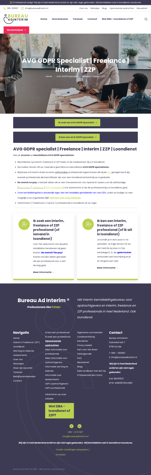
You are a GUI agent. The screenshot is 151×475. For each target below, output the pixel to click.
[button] (75, 2)
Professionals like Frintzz (89, 375)
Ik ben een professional (57, 332)
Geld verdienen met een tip (91, 370)
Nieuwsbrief (83, 362)
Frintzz (55, 307)
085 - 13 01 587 (75, 432)
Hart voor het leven (87, 349)
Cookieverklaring (86, 336)
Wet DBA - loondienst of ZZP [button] (117, 19)
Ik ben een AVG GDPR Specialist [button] (77, 137)
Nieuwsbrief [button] (142, 8)
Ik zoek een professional (57, 336)
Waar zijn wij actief (22, 367)
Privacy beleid (84, 345)
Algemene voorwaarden (90, 332)
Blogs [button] (104, 8)
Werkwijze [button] (94, 8)
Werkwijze (18, 363)
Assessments (20, 355)
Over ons (18, 359)
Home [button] (43, 19)
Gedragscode (84, 353)
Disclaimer (82, 341)
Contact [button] (92, 19)
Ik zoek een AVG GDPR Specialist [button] (77, 122)
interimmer (24, 187)
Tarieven (17, 372)
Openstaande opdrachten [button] (122, 8)
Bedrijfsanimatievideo (24, 376)
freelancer (38, 187)
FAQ (79, 358)
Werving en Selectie (23, 350)
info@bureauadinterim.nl (124, 357)
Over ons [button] (83, 8)
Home (16, 338)
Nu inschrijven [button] (16, 29)
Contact (17, 380)
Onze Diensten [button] (60, 19)
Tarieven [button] (78, 19)
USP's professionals (55, 387)
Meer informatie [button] (43, 272)
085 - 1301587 (118, 353)
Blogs (80, 366)
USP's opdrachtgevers (56, 383)
